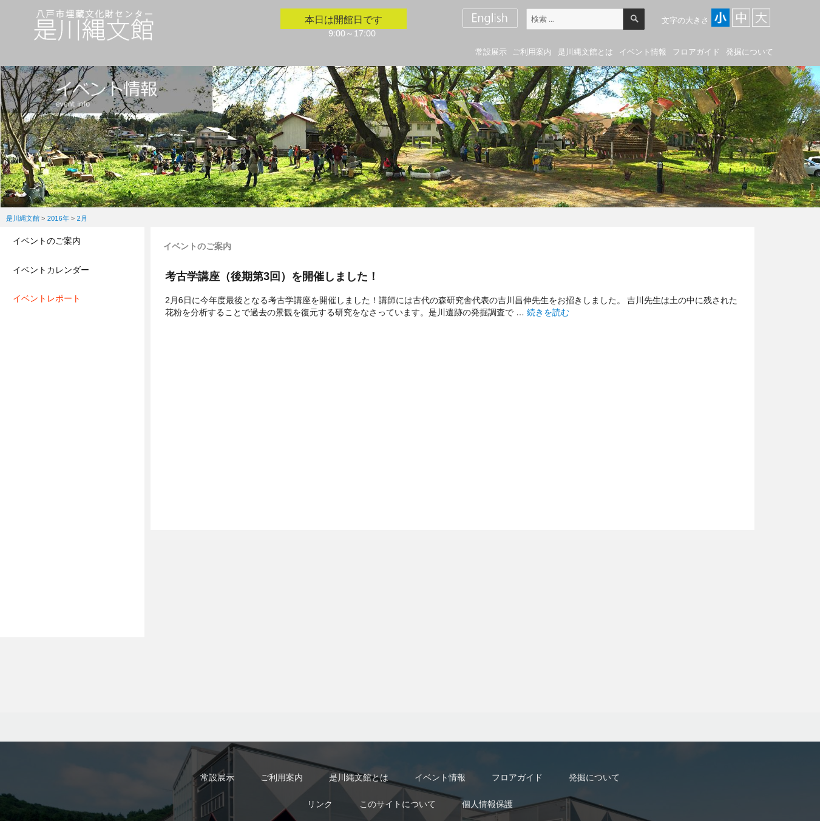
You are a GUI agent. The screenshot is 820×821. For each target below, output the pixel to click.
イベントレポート (47, 298)
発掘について (749, 51)
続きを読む (548, 312)
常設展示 (491, 51)
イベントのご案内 (47, 241)
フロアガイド (696, 51)
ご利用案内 (532, 51)
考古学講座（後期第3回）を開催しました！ (272, 276)
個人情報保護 (487, 804)
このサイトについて (397, 804)
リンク (320, 804)
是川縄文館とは (585, 51)
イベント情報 (642, 51)
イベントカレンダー (51, 270)
